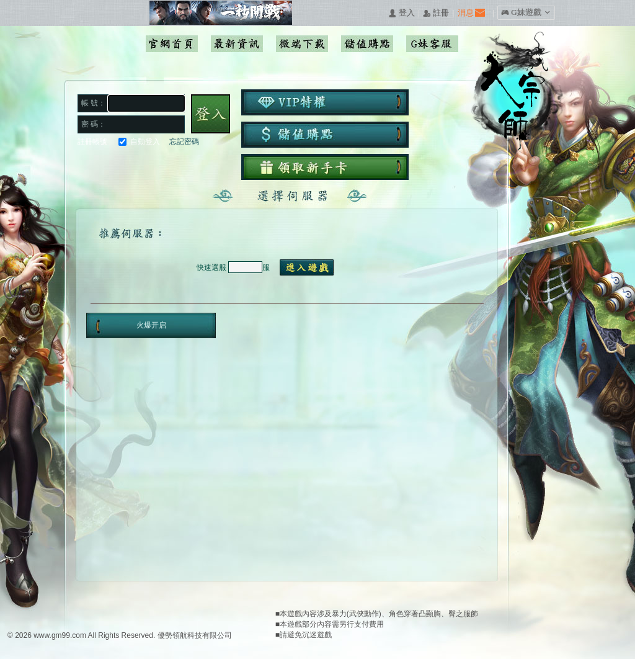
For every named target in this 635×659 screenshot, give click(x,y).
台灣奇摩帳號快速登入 (176, 166)
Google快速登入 (109, 166)
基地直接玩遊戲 (154, 166)
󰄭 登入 (401, 13)
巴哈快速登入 (131, 166)
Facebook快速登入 (87, 166)
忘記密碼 (184, 141)
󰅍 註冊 (436, 13)
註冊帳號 (92, 141)
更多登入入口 (198, 166)
